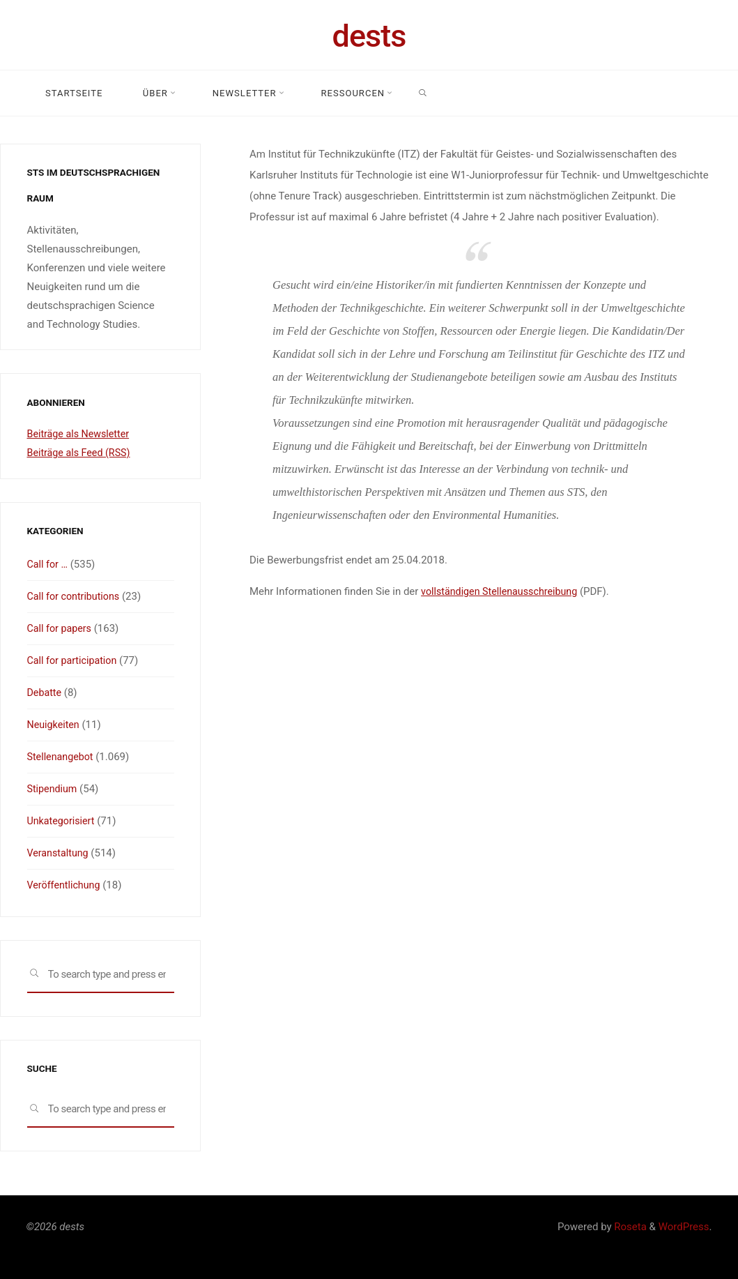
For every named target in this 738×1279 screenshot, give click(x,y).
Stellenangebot (62, 756)
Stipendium (53, 788)
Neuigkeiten (54, 724)
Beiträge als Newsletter (80, 433)
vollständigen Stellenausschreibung (503, 591)
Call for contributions (76, 596)
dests (369, 35)
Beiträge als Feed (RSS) (81, 452)
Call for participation (74, 660)
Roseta (629, 1226)
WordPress (684, 1226)
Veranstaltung (59, 853)
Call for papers (61, 628)
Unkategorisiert (62, 821)
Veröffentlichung (65, 885)
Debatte (45, 692)
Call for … (48, 564)
